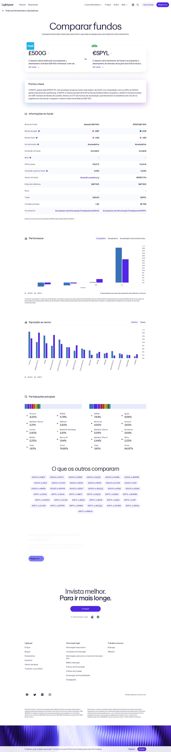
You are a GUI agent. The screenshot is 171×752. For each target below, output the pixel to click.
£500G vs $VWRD (131, 477)
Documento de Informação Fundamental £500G (77, 211)
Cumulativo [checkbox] (101, 238)
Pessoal (22, 5)
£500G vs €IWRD (39, 489)
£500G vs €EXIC (76, 483)
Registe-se (162, 5)
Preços (108, 5)
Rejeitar (132, 749)
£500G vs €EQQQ (95, 489)
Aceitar (142, 749)
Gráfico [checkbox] (134, 322)
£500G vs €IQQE (94, 477)
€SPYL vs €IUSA (57, 494)
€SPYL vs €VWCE (42, 500)
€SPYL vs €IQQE (94, 494)
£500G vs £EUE (40, 483)
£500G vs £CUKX (113, 483)
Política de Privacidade (75, 667)
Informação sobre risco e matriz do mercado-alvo (84, 657)
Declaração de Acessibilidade (78, 675)
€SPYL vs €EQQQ (95, 506)
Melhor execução (73, 663)
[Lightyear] (8, 4)
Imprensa (28, 660)
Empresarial (33, 5)
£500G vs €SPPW (57, 489)
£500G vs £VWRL (112, 477)
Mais (125, 5)
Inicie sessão (148, 5)
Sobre (116, 5)
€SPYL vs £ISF (130, 500)
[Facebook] (27, 694)
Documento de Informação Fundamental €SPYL (124, 211)
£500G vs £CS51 (58, 483)
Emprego (111, 647)
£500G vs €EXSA (132, 489)
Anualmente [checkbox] (113, 238)
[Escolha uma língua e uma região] (133, 4)
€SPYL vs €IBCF (75, 494)
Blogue (27, 652)
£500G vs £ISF (131, 483)
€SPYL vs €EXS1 (95, 500)
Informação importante (75, 647)
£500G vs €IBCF (38, 477)
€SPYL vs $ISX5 (78, 500)
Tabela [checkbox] (142, 322)
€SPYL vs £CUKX (39, 506)
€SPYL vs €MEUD (85, 511)
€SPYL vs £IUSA (40, 494)
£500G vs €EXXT (76, 489)
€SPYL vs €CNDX (114, 506)
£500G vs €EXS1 (94, 483)
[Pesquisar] (137, 4)
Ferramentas (30, 656)
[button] (53, 53)
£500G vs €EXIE (114, 489)
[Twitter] (34, 694)
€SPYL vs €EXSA (132, 506)
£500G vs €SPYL (57, 477)
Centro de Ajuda (31, 664)
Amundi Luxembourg (89, 177)
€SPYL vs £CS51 (60, 500)
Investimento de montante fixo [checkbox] (132, 238)
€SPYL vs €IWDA (76, 506)
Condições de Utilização (76, 652)
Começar (85, 609)
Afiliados (111, 652)
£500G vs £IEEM (75, 477)
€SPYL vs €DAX (113, 500)
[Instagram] (50, 694)
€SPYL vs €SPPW (57, 506)
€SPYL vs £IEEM (111, 494)
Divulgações (71, 680)
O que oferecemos (93, 5)
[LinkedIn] (42, 694)
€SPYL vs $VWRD (130, 494)
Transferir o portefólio (34, 669)
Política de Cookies (74, 671)
